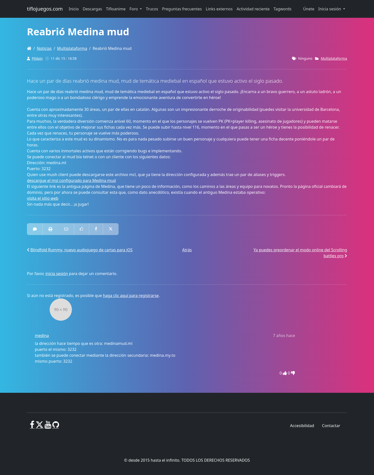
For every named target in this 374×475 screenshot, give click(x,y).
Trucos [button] (152, 9)
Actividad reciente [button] (253, 9)
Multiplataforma (72, 48)
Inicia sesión (330, 9)
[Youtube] (47, 426)
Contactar (331, 425)
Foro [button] (134, 9)
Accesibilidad (302, 425)
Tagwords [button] (282, 9)
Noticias (44, 48)
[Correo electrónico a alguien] (66, 229)
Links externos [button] (219, 9)
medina (42, 335)
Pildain (37, 58)
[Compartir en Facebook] (96, 229)
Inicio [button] (74, 9)
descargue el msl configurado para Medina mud (71, 180)
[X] (39, 426)
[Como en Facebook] (81, 229)
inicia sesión (56, 273)
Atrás (187, 250)
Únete (308, 9)
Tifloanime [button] (115, 9)
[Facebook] (32, 426)
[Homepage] (29, 48)
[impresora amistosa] (50, 229)
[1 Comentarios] (35, 229)
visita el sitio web (42, 198)
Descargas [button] (92, 9)
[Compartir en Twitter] (111, 229)
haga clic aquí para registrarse (131, 295)
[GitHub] (55, 426)
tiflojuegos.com (45, 8)
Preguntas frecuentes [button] (182, 9)
